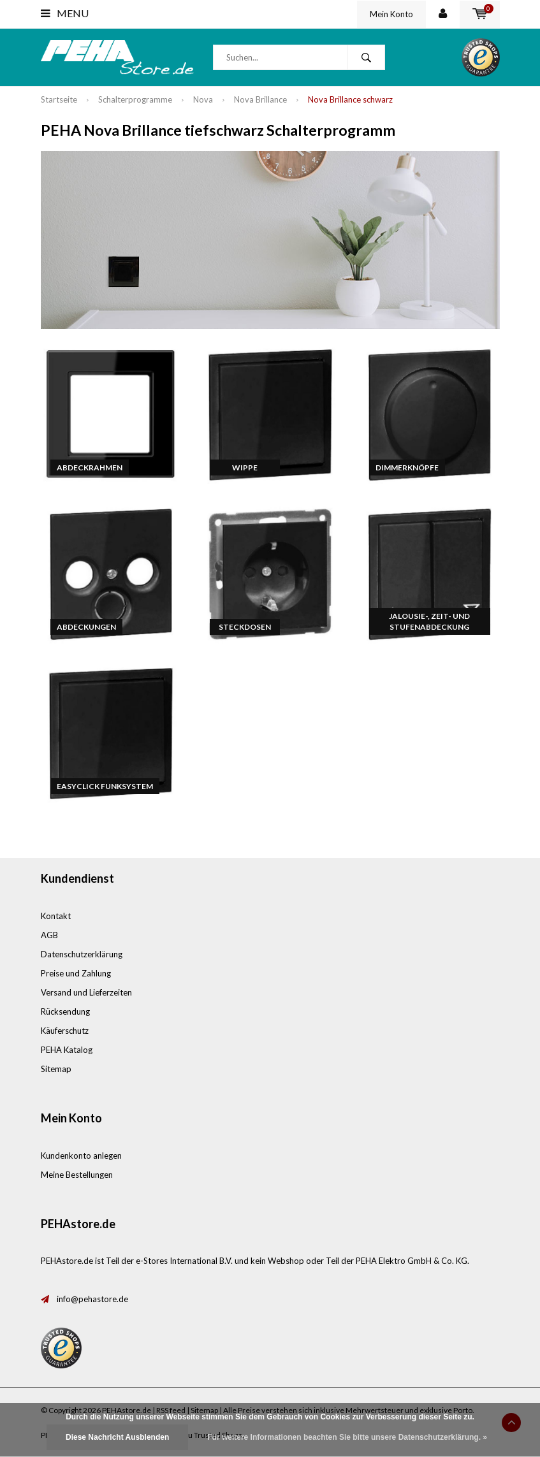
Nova (203, 99)
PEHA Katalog (66, 1050)
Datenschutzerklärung (81, 954)
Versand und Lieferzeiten (86, 992)
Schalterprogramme (135, 99)
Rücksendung (65, 1011)
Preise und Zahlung (76, 973)
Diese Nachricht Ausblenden (117, 1437)
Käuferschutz (65, 1031)
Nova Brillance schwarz (350, 99)
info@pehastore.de (92, 1299)
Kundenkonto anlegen (81, 1155)
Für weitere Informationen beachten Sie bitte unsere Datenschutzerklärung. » (347, 1437)
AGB (49, 935)
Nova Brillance (260, 99)
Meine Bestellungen (77, 1175)
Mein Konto (391, 14)
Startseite (59, 99)
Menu (65, 13)
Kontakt (56, 916)
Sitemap (56, 1069)
